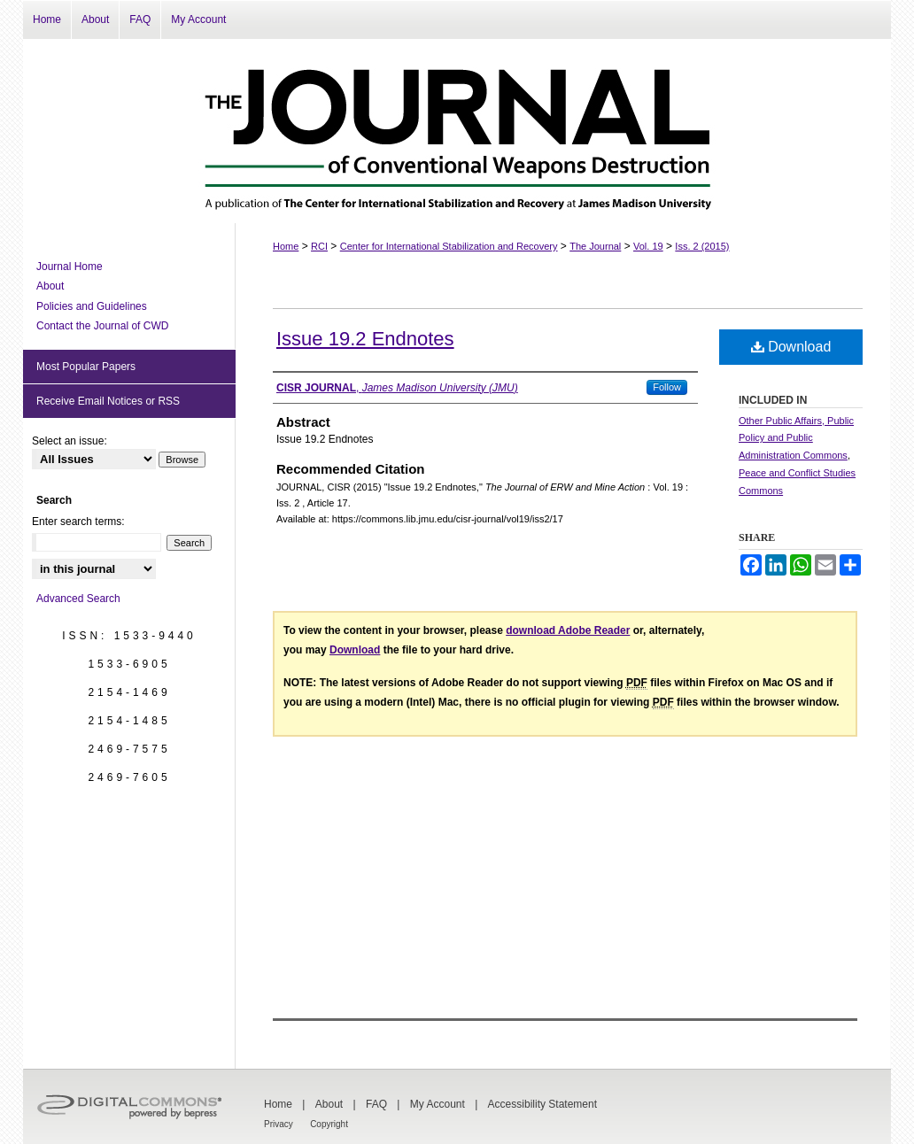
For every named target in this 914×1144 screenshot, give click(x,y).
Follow (667, 387)
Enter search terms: (78, 521)
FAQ (376, 1104)
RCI (319, 246)
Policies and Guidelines (91, 306)
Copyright (329, 1124)
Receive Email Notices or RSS (108, 401)
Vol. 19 (648, 246)
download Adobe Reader (568, 630)
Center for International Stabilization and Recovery (449, 246)
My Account (437, 1104)
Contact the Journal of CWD (102, 326)
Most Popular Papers (86, 366)
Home (285, 246)
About (50, 286)
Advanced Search (78, 598)
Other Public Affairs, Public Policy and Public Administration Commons (796, 438)
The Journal (595, 246)
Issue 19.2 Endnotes (365, 339)
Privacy (278, 1124)
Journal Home (69, 266)
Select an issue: (69, 441)
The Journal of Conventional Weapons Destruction (457, 131)
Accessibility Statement (542, 1104)
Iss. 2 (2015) (702, 246)
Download (791, 346)
